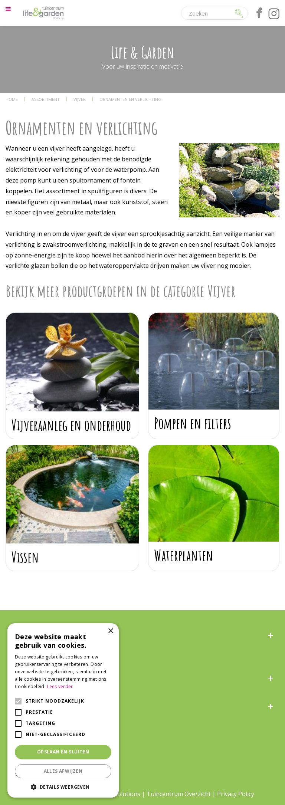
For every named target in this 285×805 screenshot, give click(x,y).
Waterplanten (183, 555)
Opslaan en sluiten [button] (63, 752)
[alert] (63, 710)
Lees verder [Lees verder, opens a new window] (60, 686)
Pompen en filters (192, 423)
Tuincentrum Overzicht (179, 794)
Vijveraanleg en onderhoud (71, 424)
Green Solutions (117, 794)
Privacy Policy (235, 794)
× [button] (110, 631)
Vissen (25, 557)
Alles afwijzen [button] (63, 771)
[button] (63, 786)
